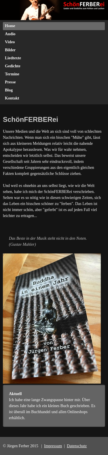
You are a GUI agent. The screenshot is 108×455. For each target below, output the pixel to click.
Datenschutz (77, 446)
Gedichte (12, 66)
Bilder (10, 50)
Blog (9, 90)
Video (10, 42)
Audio (10, 34)
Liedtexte (13, 58)
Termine (12, 74)
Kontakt (12, 98)
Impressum (53, 446)
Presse (10, 82)
